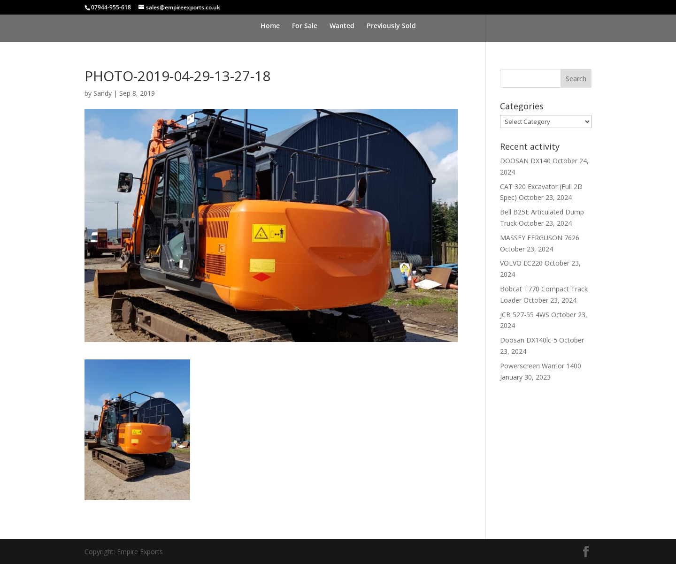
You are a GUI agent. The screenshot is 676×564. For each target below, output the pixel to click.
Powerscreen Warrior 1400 (540, 365)
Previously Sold (391, 26)
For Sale (304, 26)
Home (270, 26)
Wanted (342, 26)
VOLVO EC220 (521, 263)
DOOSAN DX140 (525, 160)
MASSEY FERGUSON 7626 (539, 237)
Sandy (102, 93)
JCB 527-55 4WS (524, 314)
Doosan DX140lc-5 (528, 339)
